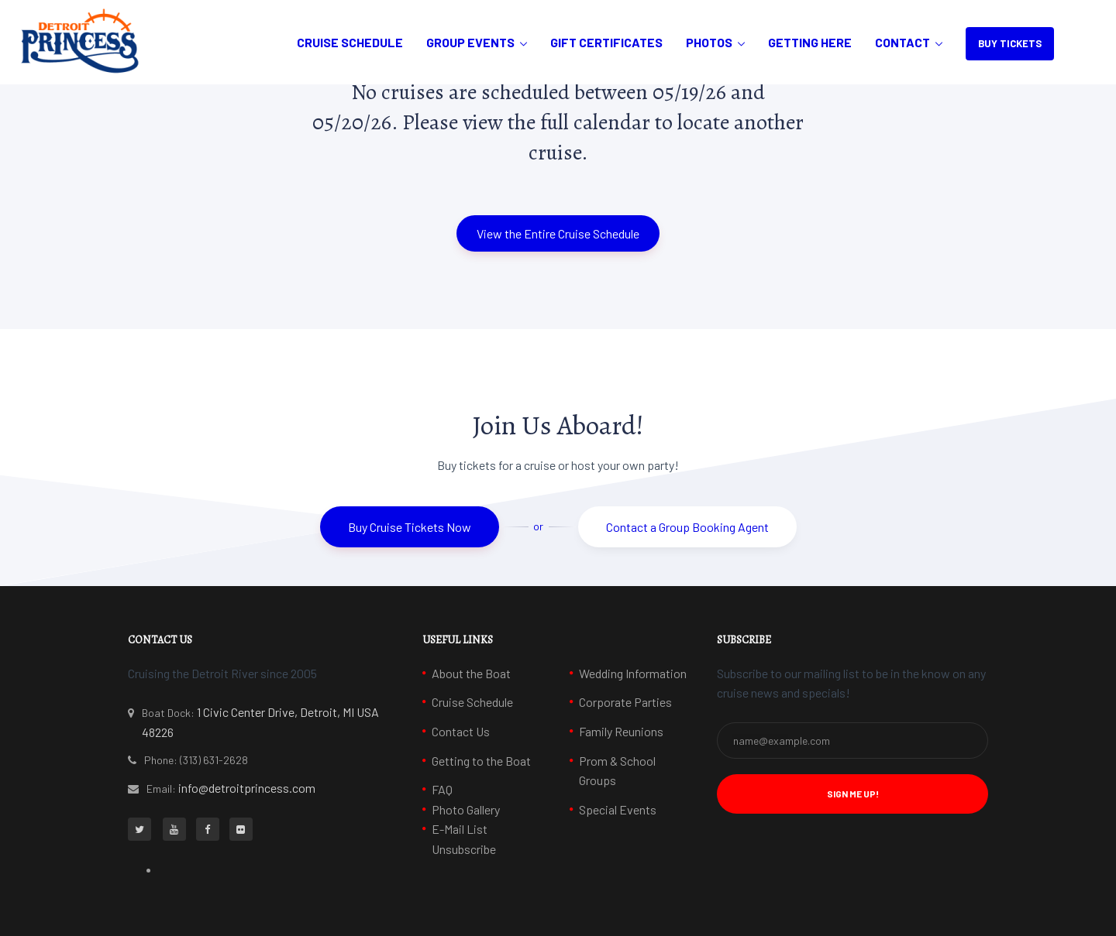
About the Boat (471, 673)
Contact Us (461, 731)
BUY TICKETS (1010, 43)
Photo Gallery (466, 809)
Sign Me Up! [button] (853, 793)
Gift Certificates (606, 42)
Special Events (617, 809)
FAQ (442, 789)
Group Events (470, 42)
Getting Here (810, 42)
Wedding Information (633, 673)
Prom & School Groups (617, 770)
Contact (902, 42)
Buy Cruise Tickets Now (409, 526)
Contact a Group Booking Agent (687, 526)
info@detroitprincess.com (246, 787)
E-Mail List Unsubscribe (464, 838)
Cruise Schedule (350, 42)
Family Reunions (621, 731)
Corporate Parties (625, 701)
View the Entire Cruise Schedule (558, 233)
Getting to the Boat (481, 760)
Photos (709, 42)
